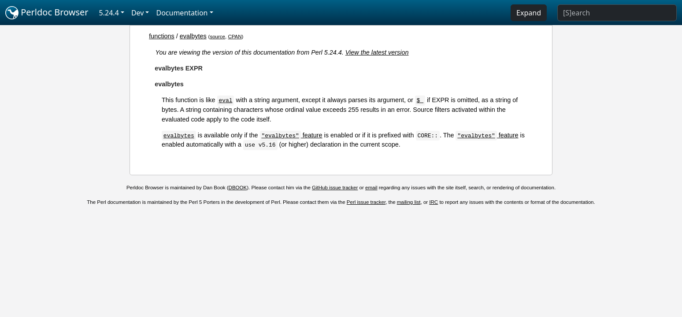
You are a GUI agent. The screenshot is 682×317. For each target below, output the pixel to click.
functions (161, 36)
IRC (433, 202)
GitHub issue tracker (335, 187)
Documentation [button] (182, 13)
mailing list (409, 202)
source (217, 36)
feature (290, 135)
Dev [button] (137, 13)
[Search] (617, 12)
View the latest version (377, 52)
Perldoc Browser (47, 12)
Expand (528, 13)
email (371, 187)
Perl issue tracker (366, 202)
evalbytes (193, 36)
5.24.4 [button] (109, 13)
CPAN (234, 36)
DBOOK (238, 187)
